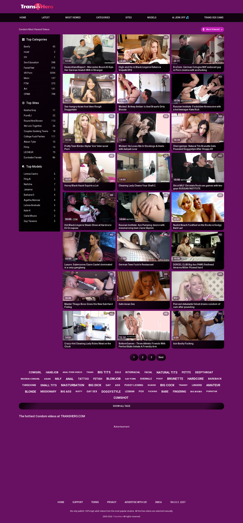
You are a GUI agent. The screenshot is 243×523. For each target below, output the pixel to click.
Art (39, 88)
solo (118, 372)
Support (78, 502)
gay (108, 385)
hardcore (196, 379)
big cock (167, 385)
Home (23, 17)
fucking (152, 391)
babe (165, 391)
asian (47, 379)
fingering (179, 391)
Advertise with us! (136, 502)
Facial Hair (39, 67)
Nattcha (39, 184)
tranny (183, 385)
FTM (39, 83)
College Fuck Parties (39, 136)
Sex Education (39, 62)
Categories (103, 17)
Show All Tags (121, 406)
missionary (48, 391)
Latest (46, 17)
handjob (52, 372)
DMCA (158, 502)
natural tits (167, 372)
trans (89, 372)
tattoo (83, 378)
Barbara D (39, 195)
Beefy (39, 46)
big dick (95, 385)
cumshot (121, 398)
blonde (30, 391)
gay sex (92, 391)
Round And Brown (39, 120)
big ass (66, 391)
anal (70, 379)
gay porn (130, 379)
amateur (213, 385)
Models (151, 17)
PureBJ (39, 115)
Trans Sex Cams (213, 17)
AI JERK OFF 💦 (180, 17)
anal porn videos (72, 372)
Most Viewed (73, 17)
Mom (39, 78)
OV (39, 57)
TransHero (118, 516)
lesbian (129, 391)
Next (161, 357)
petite (186, 372)
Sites (128, 17)
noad (39, 52)
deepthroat (204, 372)
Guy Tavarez (39, 221)
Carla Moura (39, 215)
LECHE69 (39, 152)
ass (117, 385)
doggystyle (111, 391)
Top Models (34, 166)
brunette (175, 379)
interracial (132, 372)
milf (58, 378)
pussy (159, 379)
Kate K (39, 210)
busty (79, 391)
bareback (214, 378)
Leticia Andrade (39, 205)
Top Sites (32, 103)
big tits (104, 372)
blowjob (113, 379)
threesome (29, 385)
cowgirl (35, 372)
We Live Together (39, 126)
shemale (146, 378)
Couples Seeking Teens (39, 131)
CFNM (39, 94)
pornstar (211, 391)
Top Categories (36, 39)
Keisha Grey (39, 110)
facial (148, 372)
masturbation (72, 385)
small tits (48, 385)
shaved (151, 385)
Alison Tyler (39, 141)
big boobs (196, 391)
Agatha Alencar (39, 200)
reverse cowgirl (30, 379)
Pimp (39, 147)
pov (141, 391)
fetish (97, 378)
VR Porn (39, 73)
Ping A (39, 179)
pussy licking (133, 385)
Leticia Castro (39, 174)
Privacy (111, 502)
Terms (95, 502)
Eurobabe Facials (39, 157)
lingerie (197, 385)
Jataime (39, 189)
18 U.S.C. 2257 (177, 502)
